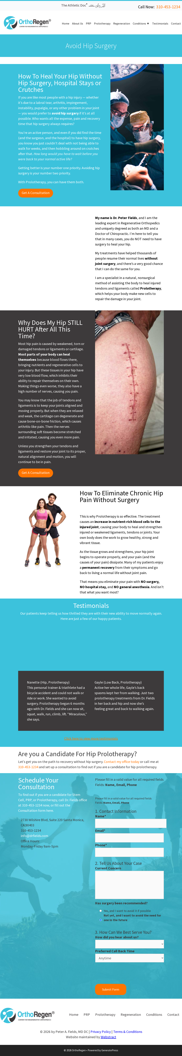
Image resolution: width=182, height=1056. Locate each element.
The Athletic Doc (83, 5)
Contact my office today (121, 761)
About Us (77, 23)
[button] (5, 7)
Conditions (139, 23)
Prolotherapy (102, 23)
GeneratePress (109, 1050)
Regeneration (121, 23)
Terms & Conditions (127, 1031)
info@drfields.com (34, 835)
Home (65, 23)
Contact (176, 23)
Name (100, 816)
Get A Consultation (36, 192)
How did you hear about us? (117, 937)
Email (100, 830)
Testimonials (160, 23)
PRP (88, 23)
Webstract (108, 1037)
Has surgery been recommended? (121, 903)
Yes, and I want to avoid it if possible (127, 911)
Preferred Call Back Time (115, 951)
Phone (101, 845)
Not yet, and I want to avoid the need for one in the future (132, 918)
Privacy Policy (100, 1031)
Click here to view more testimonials (91, 738)
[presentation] (122, 973)
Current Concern (108, 868)
